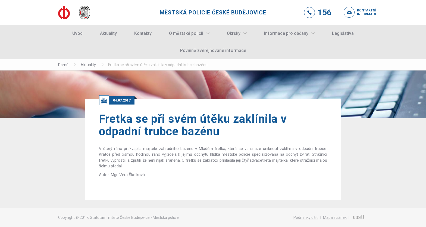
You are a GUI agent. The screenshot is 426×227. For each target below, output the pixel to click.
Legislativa (343, 33)
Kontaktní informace (362, 12)
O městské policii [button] (186, 33)
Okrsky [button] (233, 33)
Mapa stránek (335, 217)
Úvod (77, 33)
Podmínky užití (305, 217)
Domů (63, 65)
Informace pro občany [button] (286, 33)
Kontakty (143, 33)
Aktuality (108, 33)
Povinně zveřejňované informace (213, 50)
